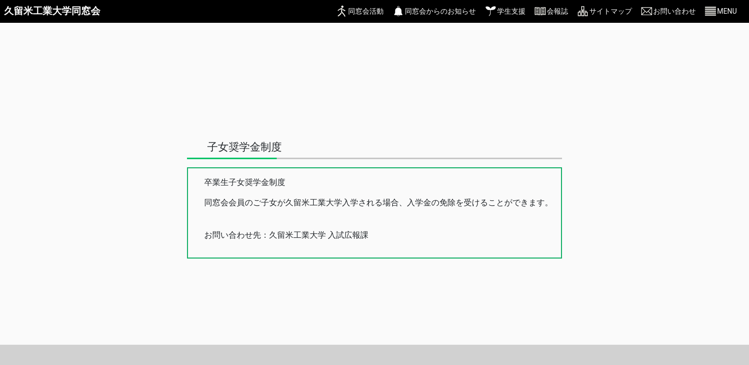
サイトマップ (610, 11)
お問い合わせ (674, 11)
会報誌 (557, 11)
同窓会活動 (366, 11)
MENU (727, 11)
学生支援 (511, 11)
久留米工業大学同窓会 (52, 11)
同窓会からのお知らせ (440, 11)
